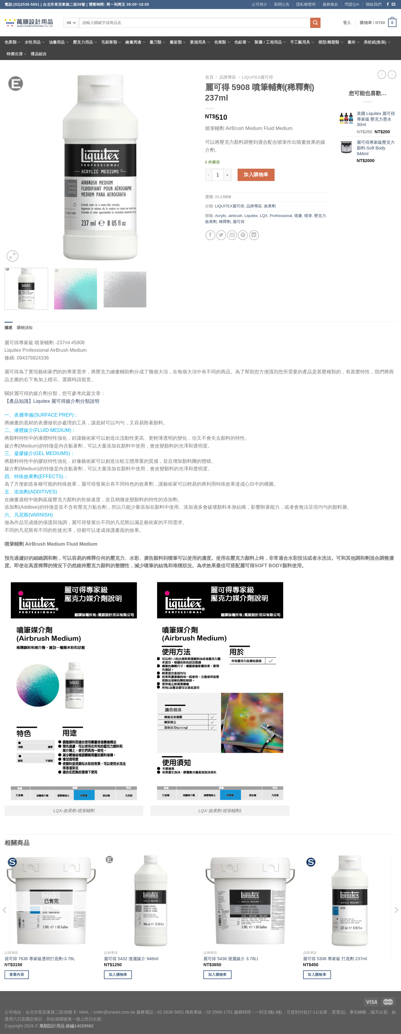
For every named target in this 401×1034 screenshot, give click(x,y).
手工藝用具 (302, 42)
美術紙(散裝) (377, 42)
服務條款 (330, 4)
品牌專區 (227, 77)
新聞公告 (282, 4)
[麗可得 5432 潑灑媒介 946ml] (151, 901)
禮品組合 (39, 54)
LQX (264, 215)
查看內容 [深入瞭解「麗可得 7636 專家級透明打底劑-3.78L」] (16, 974)
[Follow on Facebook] (388, 4)
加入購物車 (256, 174)
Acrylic (220, 215)
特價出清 (16, 54)
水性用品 (34, 42)
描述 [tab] (9, 327)
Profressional (281, 215)
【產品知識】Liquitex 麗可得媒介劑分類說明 (52, 401)
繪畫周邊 (135, 42)
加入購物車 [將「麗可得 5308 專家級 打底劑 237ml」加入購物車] (317, 974)
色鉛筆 (242, 42)
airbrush (235, 215)
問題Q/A (352, 4)
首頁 (209, 77)
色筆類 (222, 42)
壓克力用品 (85, 42)
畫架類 (178, 42)
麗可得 (239, 221)
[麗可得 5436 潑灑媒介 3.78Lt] (250, 901)
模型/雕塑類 (331, 42)
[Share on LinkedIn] (254, 235)
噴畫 (298, 215)
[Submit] (315, 23)
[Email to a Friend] (232, 235)
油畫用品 (59, 42)
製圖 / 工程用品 (270, 42)
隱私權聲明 (306, 4)
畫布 (354, 42)
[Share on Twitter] (221, 235)
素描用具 (200, 42)
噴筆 (308, 215)
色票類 (12, 42)
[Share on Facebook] (210, 235)
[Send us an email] (393, 4)
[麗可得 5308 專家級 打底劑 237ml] (350, 901)
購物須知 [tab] (25, 327)
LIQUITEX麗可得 (257, 77)
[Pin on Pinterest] (243, 235)
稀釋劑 (225, 221)
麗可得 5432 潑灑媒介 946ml (131, 958)
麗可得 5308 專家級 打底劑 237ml (335, 958)
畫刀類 (158, 42)
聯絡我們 (373, 4)
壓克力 (320, 215)
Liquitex (251, 215)
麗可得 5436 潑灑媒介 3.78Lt (230, 958)
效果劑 (270, 206)
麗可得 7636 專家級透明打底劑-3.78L (40, 958)
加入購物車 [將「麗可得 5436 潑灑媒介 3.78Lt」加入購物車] (217, 974)
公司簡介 (259, 4)
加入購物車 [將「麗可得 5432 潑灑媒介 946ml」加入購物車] (118, 974)
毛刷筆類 (111, 42)
